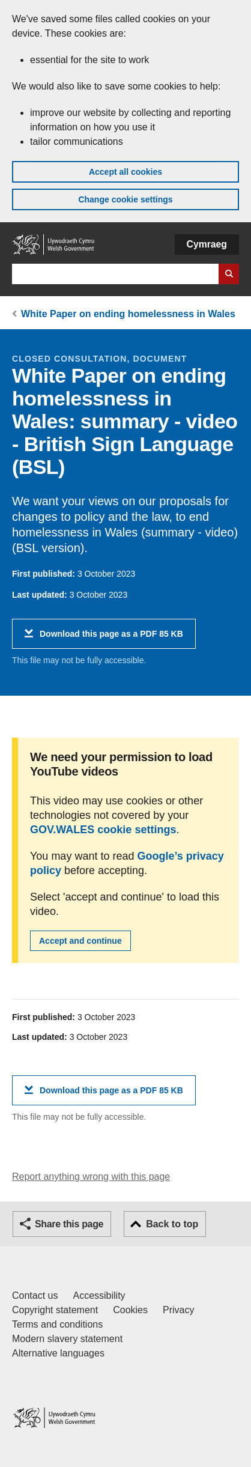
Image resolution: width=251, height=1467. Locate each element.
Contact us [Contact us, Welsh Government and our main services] (35, 1295)
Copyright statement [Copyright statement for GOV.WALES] (55, 1310)
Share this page (69, 1224)
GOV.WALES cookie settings (103, 830)
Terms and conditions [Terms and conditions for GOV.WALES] (57, 1324)
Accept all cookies (125, 172)
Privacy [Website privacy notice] (178, 1310)
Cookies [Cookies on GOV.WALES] (130, 1310)
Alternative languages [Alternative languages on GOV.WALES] (58, 1353)
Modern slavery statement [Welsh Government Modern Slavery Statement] (67, 1339)
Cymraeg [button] (207, 244)
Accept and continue (80, 941)
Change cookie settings (125, 199)
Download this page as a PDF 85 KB (111, 638)
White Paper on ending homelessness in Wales (128, 314)
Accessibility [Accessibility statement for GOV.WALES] (99, 1295)
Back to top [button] (172, 1224)
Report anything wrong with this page (91, 1176)
